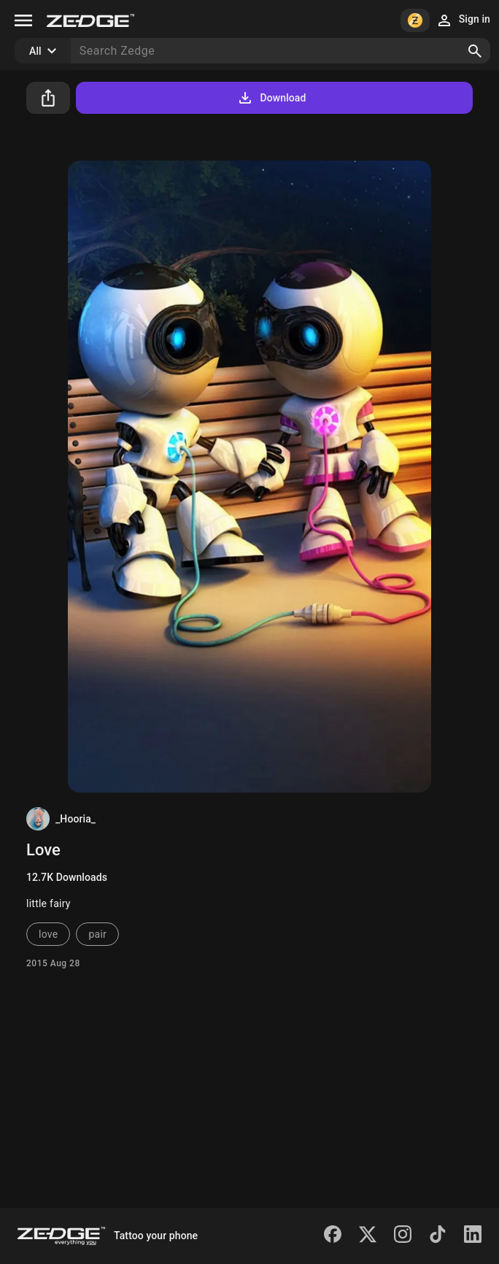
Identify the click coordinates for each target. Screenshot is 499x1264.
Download (271, 98)
